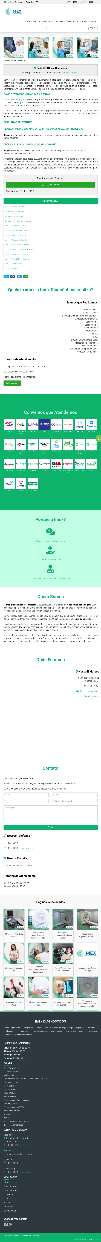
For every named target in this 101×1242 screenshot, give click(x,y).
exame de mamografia (15, 99)
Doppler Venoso (10, 1096)
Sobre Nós (31, 21)
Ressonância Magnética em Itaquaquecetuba (38, 935)
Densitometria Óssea (12, 1111)
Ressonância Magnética (13, 1125)
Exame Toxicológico (11, 1068)
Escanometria (9, 1089)
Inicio (6, 1182)
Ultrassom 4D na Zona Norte (38, 1003)
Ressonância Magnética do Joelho (87, 935)
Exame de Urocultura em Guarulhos (17, 230)
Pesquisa (8, 1202)
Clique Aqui (12, 383)
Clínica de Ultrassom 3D (13, 969)
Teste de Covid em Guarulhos (15, 207)
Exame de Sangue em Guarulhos (16, 226)
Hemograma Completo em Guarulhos (18, 221)
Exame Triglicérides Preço (13, 264)
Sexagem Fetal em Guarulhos (15, 212)
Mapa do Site (10, 1211)
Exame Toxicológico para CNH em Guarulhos (20, 250)
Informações (50, 201)
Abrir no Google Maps (70, 73)
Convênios (60, 21)
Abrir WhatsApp (25, 1172)
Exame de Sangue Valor (13, 1003)
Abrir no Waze (92, 696)
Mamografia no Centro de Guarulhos (62, 1003)
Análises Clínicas (10, 1075)
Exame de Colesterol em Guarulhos (17, 254)
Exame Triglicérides (11, 268)
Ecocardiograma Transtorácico (16, 1100)
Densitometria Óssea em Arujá (87, 969)
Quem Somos (10, 1186)
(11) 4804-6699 (90, 2)
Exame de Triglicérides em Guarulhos (17, 259)
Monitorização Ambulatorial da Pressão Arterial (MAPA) (26, 1079)
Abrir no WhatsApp (26, 848)
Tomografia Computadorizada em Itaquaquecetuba (87, 1003)
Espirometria (9, 1086)
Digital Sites (93, 1239)
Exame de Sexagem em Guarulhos (16, 240)
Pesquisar (91, 28)
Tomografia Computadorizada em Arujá (63, 935)
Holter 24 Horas (10, 1093)
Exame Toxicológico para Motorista (62, 969)
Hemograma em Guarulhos (14, 216)
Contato (92, 21)
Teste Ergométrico (11, 1104)
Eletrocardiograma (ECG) (14, 1107)
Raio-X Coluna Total (11, 1082)
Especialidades (46, 21)
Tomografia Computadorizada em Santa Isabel (38, 969)
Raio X (6, 1118)
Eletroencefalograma (12, 1072)
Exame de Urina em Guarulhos (15, 235)
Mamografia (9, 1114)
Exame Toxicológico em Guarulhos (17, 245)
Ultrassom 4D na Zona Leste (14, 935)
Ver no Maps (24, 1145)
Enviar (50, 827)
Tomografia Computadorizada (16, 1121)
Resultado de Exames (77, 21)
